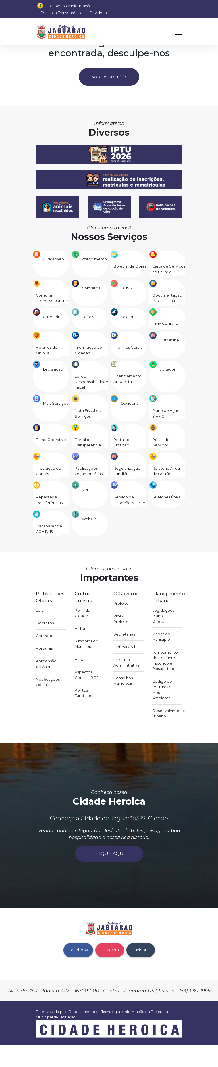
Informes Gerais (127, 347)
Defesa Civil (124, 647)
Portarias (44, 648)
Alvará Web (53, 259)
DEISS (126, 288)
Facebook (78, 950)
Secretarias (124, 634)
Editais (88, 317)
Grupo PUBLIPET (167, 324)
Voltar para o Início (109, 77)
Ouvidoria (98, 13)
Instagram (110, 950)
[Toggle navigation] (177, 32)
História (82, 628)
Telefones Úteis (166, 497)
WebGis (89, 519)
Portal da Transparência (61, 13)
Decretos (45, 623)
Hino (79, 659)
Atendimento (94, 259)
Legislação (53, 369)
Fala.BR (128, 317)
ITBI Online (169, 340)
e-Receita (52, 317)
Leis (39, 610)
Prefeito (121, 603)
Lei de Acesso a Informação (68, 6)
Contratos (91, 288)
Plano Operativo (51, 439)
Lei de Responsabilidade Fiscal (91, 381)
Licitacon (167, 369)
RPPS (87, 490)
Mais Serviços (55, 403)
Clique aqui (109, 853)
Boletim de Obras (129, 266)
